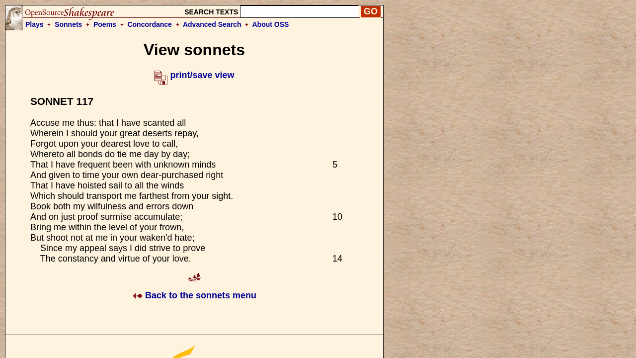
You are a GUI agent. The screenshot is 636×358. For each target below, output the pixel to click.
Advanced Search (212, 24)
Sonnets (68, 24)
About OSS (270, 24)
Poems (104, 24)
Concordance (149, 24)
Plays (34, 24)
